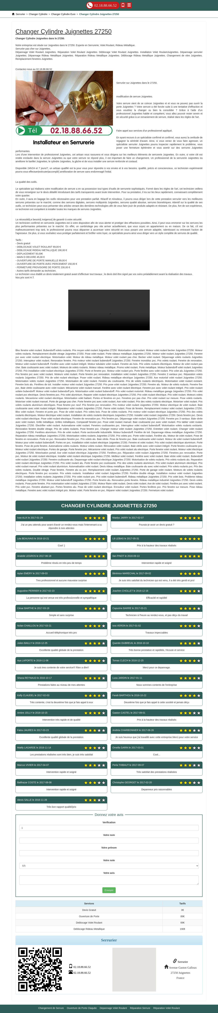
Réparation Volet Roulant (166, 1008)
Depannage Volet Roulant (113, 1008)
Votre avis (109, 873)
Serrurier (180, 961)
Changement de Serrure (51, 1008)
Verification (109, 822)
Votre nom (109, 835)
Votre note (109, 860)
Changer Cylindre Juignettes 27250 (109, 310)
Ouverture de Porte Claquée (82, 1008)
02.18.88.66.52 (102, 5)
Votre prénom (109, 847)
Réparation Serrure (140, 1008)
